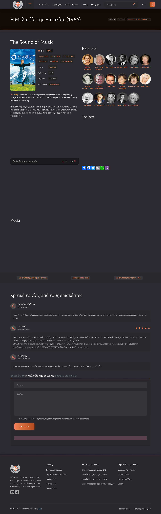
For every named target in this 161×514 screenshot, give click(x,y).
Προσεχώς (57, 4)
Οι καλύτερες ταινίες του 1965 (128, 278)
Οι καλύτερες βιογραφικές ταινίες (33, 278)
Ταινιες (121, 19)
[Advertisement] (44, 136)
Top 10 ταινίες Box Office (56, 474)
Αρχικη (112, 19)
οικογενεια (15, 98)
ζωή (20, 107)
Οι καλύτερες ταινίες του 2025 (94, 474)
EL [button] (144, 4)
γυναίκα (31, 107)
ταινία (24, 98)
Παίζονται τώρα (71, 4)
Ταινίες (84, 4)
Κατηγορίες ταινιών (54, 470)
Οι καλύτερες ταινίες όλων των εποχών (98, 484)
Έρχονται (126, 470)
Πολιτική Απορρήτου (142, 509)
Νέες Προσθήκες (124, 479)
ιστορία (53, 95)
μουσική (62, 113)
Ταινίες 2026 (51, 479)
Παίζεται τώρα (123, 474)
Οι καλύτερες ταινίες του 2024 (94, 479)
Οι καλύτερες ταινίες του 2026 (94, 470)
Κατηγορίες (95, 4)
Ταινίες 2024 (51, 488)
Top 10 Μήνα (43, 4)
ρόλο (16, 101)
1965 (49, 50)
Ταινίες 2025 (51, 484)
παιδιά (21, 110)
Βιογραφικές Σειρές (80, 278)
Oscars (121, 484)
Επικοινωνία (124, 509)
